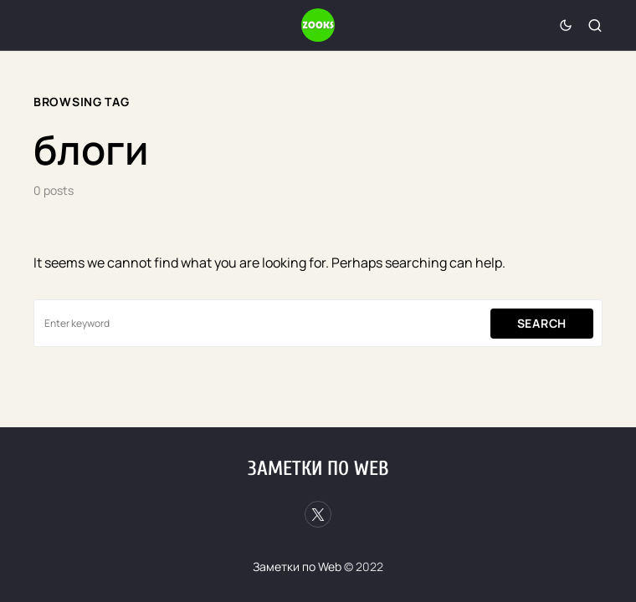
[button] (565, 25)
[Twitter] (318, 514)
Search (542, 323)
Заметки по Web (318, 468)
